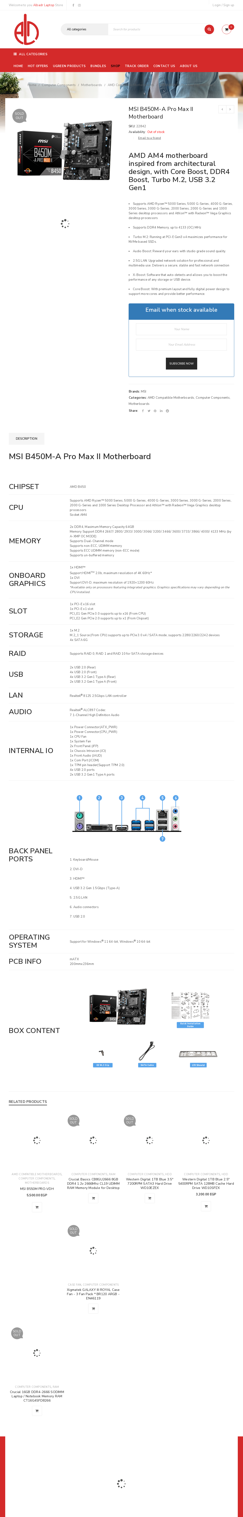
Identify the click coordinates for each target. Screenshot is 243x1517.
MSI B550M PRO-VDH (37, 1189)
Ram (112, 1174)
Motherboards (91, 85)
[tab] (26, 439)
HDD (168, 1174)
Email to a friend (149, 138)
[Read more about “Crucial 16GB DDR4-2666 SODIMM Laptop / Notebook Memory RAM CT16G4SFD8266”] (37, 1411)
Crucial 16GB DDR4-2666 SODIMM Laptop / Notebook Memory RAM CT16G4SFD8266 (37, 1396)
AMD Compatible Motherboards (131, 85)
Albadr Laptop (43, 5)
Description (26, 439)
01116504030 (38, 1510)
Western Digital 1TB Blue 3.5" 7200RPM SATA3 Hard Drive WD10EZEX (149, 1183)
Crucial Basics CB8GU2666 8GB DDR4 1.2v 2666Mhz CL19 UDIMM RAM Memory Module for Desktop (93, 1183)
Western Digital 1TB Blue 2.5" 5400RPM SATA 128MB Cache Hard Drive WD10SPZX (206, 1183)
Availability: (137, 132)
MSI (143, 391)
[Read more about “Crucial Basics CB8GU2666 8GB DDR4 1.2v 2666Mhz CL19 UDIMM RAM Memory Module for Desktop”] (93, 1198)
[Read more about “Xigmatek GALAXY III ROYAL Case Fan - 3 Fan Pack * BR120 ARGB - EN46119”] (93, 1308)
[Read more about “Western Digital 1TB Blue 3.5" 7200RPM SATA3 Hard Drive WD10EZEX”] (149, 1198)
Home (32, 85)
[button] (37, 1207)
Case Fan (74, 1285)
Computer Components (59, 85)
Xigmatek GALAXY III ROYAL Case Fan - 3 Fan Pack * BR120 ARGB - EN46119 (93, 1294)
